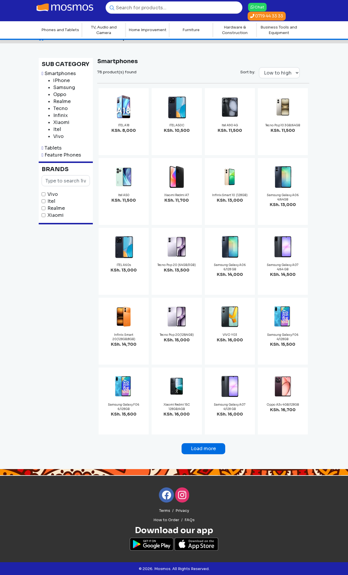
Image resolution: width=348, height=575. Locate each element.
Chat (257, 6)
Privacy (182, 510)
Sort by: (247, 72)
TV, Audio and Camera (104, 30)
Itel (51, 201)
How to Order (166, 520)
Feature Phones (63, 155)
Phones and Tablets (60, 29)
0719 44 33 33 (266, 16)
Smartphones (60, 73)
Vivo (52, 194)
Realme (56, 208)
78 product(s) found (116, 72)
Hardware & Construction (235, 30)
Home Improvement (147, 29)
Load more (203, 449)
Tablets (53, 148)
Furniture (191, 29)
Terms (164, 510)
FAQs (189, 520)
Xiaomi (55, 215)
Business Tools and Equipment (278, 30)
